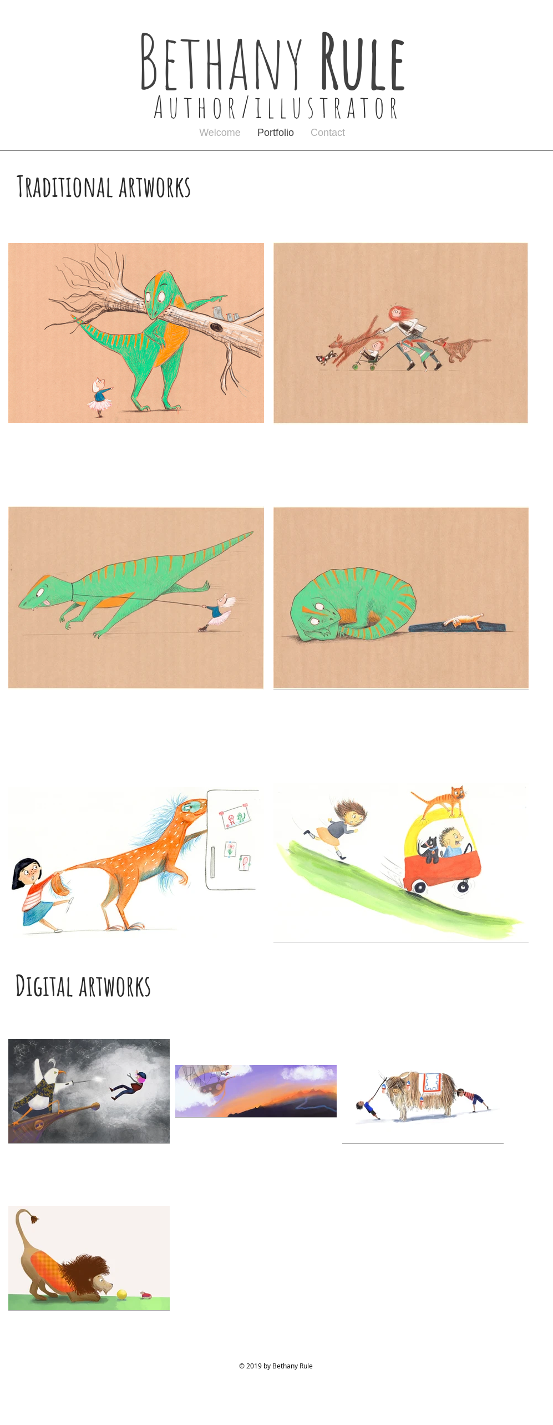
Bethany (279, 60)
